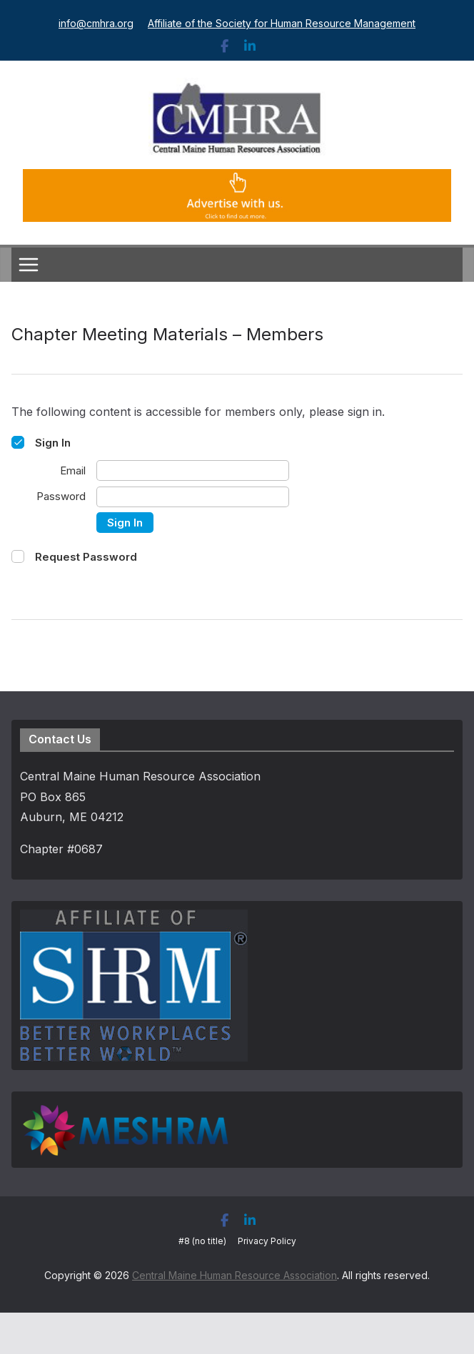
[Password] (192, 497)
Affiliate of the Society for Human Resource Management (281, 23)
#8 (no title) (202, 1241)
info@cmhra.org (96, 23)
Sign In (125, 522)
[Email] (192, 470)
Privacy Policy (267, 1241)
